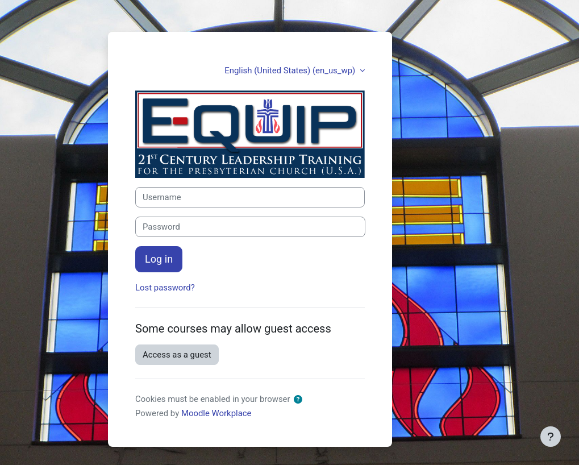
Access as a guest (177, 355)
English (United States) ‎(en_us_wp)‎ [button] (290, 70)
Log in (159, 259)
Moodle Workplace (216, 413)
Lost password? (165, 288)
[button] (298, 399)
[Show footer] (550, 436)
